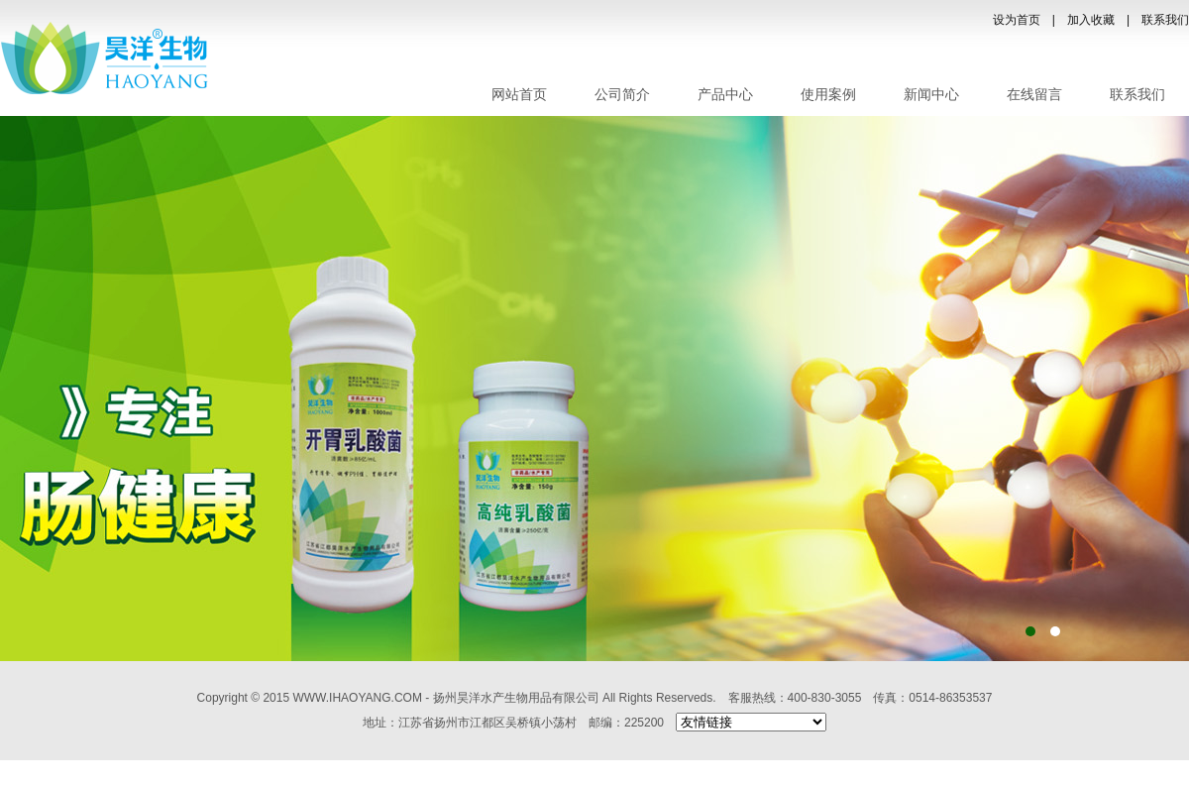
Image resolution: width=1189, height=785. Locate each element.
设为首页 (1016, 20)
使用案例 (828, 94)
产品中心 (725, 94)
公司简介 (622, 94)
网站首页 (519, 94)
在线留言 (1034, 94)
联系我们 (1165, 20)
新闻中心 (931, 94)
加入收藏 (1091, 20)
